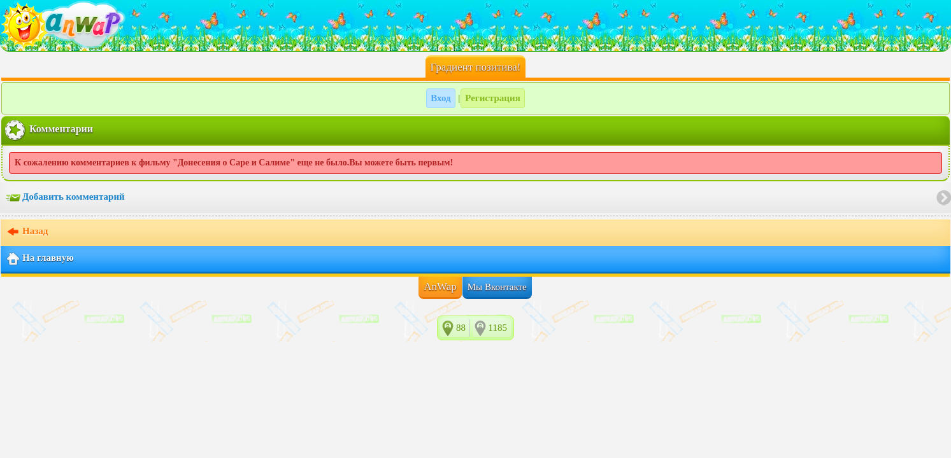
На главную (40, 259)
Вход (440, 98)
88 (461, 328)
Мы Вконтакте (497, 287)
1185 (498, 328)
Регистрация (492, 98)
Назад (27, 232)
